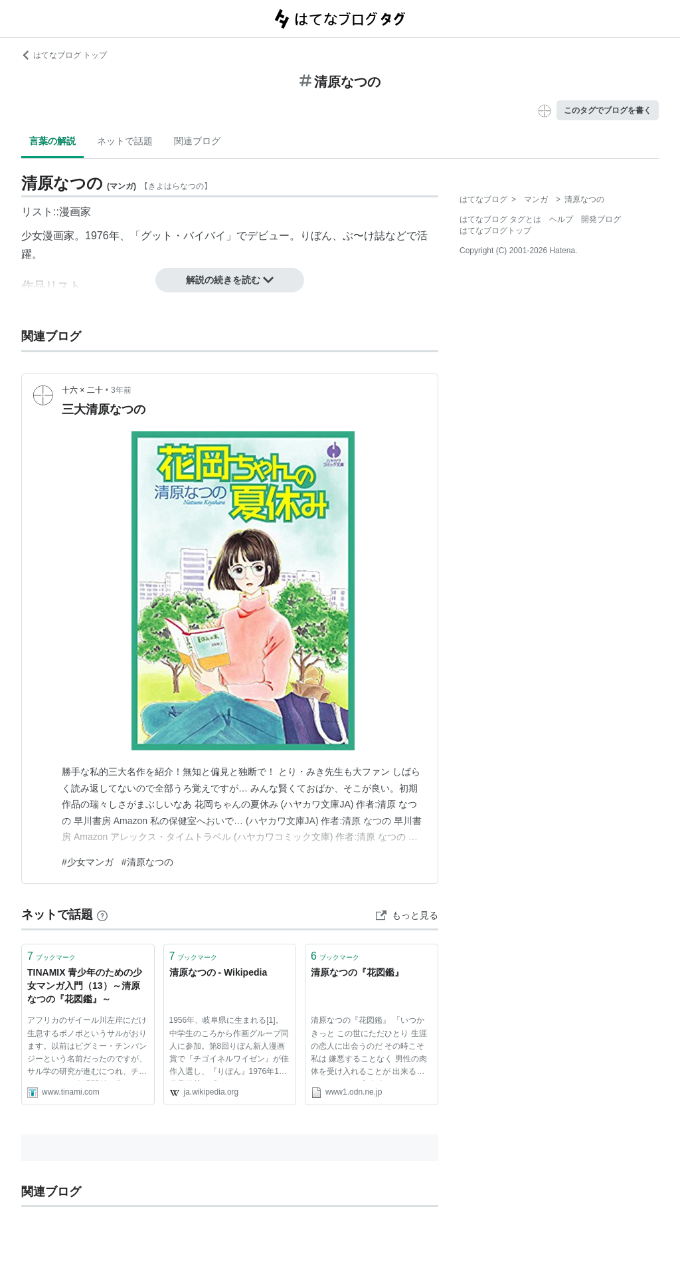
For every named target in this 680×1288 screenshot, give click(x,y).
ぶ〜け (359, 235)
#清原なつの (147, 862)
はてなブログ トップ (64, 55)
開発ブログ (601, 219)
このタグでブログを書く (607, 110)
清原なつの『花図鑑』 (357, 972)
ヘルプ (561, 219)
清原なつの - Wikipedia (218, 972)
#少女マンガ (88, 862)
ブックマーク (51, 956)
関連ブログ (197, 141)
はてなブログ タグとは (500, 219)
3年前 (121, 390)
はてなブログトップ (495, 230)
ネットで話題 (125, 141)
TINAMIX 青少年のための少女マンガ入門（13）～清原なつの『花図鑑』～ (84, 985)
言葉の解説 (52, 141)
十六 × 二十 (82, 390)
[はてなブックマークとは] (102, 914)
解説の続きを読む (230, 279)
